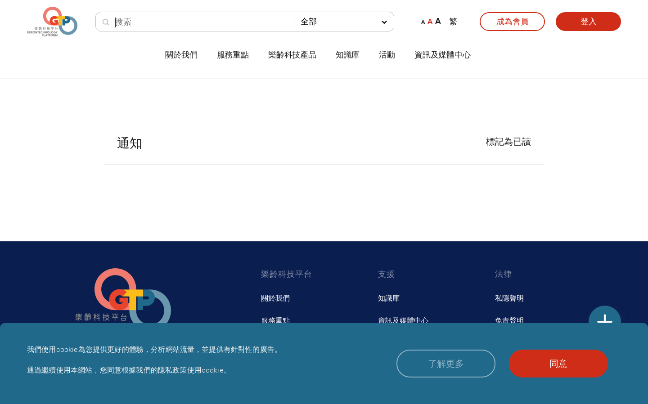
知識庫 (389, 298)
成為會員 (512, 22)
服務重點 (275, 320)
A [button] (423, 21)
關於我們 (275, 298)
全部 (309, 22)
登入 (588, 22)
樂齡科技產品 (292, 55)
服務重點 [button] (233, 55)
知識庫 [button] (348, 55)
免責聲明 (509, 320)
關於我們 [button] (181, 55)
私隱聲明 (509, 298)
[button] (445, 363)
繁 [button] (453, 22)
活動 (387, 55)
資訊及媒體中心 (442, 55)
